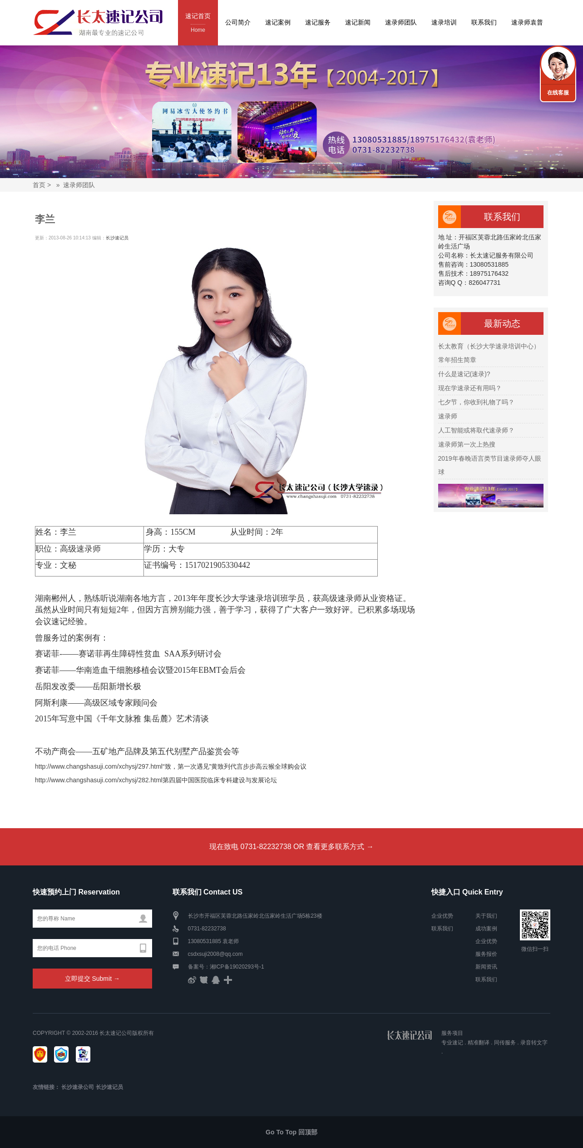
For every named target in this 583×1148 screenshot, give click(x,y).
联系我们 (484, 22)
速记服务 (318, 22)
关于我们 (486, 916)
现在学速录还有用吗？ (470, 388)
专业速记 (452, 1042)
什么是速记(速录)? (464, 374)
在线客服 (558, 92)
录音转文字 (534, 1042)
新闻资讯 (486, 967)
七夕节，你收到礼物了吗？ (476, 402)
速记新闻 (358, 22)
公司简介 (238, 22)
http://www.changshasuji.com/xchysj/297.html (99, 766)
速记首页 (198, 23)
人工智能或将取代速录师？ (476, 430)
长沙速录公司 (77, 1087)
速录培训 (444, 22)
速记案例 (278, 22)
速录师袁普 (527, 22)
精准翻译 (478, 1042)
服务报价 (486, 954)
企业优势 (442, 916)
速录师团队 (401, 22)
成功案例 (486, 928)
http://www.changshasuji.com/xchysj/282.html (99, 780)
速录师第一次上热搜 (466, 444)
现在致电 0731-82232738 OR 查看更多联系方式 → (291, 846)
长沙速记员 (117, 237)
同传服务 (505, 1042)
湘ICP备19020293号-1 (237, 967)
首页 (39, 185)
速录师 (88, 548)
